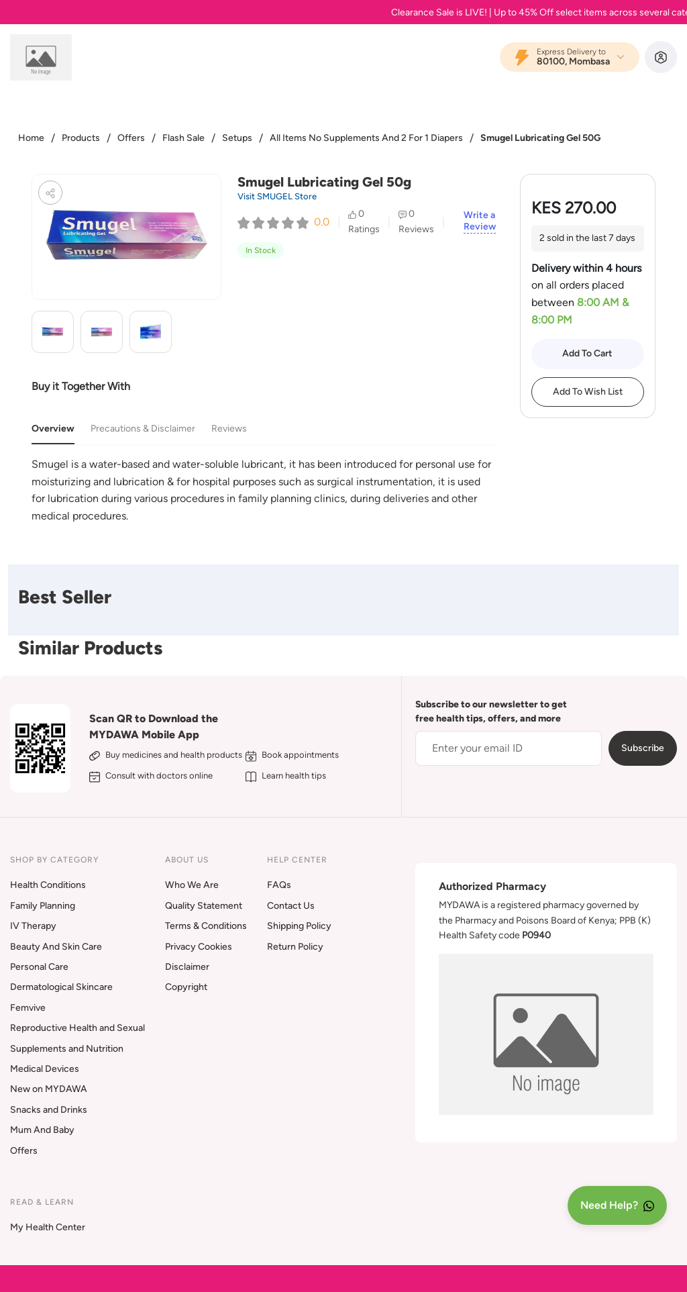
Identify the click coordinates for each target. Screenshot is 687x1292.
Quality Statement (203, 905)
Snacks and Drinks (48, 1109)
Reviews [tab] (229, 428)
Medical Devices (44, 1069)
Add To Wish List (588, 391)
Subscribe (642, 748)
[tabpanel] (264, 490)
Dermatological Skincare (61, 987)
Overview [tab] (53, 428)
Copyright (186, 987)
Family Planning (42, 905)
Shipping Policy (299, 926)
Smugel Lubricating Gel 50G (540, 138)
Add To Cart (587, 353)
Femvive (28, 1007)
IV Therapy (33, 926)
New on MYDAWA (48, 1089)
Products (81, 138)
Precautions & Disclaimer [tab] (143, 428)
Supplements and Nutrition (66, 1048)
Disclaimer (187, 967)
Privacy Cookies (198, 946)
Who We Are (192, 885)
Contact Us (291, 905)
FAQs (279, 885)
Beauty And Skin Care (56, 946)
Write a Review (480, 221)
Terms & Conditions (206, 926)
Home (31, 138)
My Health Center (47, 1227)
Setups (237, 138)
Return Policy (295, 946)
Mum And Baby (42, 1130)
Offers (131, 138)
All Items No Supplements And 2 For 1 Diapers (366, 138)
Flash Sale (183, 138)
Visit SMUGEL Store (277, 196)
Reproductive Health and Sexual (77, 1028)
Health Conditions (48, 885)
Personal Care (39, 967)
